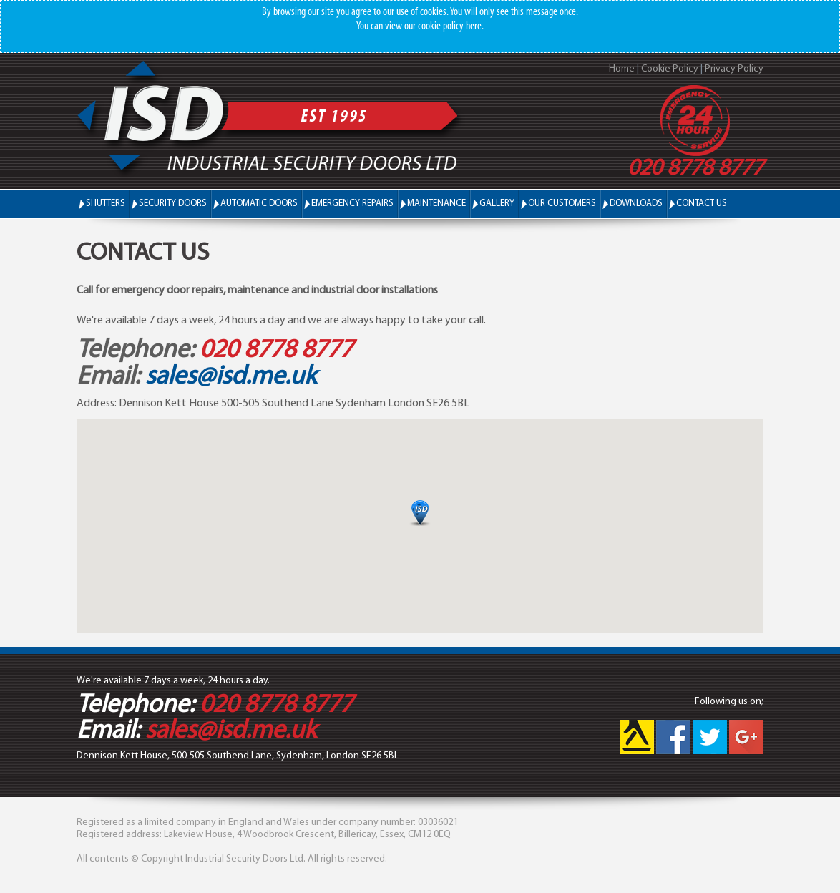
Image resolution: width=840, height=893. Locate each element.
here (474, 26)
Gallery (496, 203)
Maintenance (436, 203)
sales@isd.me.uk (230, 377)
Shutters (105, 203)
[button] (420, 512)
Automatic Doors (259, 203)
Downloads (636, 203)
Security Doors (173, 203)
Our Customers (562, 203)
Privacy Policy (734, 69)
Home (622, 69)
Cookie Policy (669, 69)
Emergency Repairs (352, 203)
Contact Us (701, 203)
